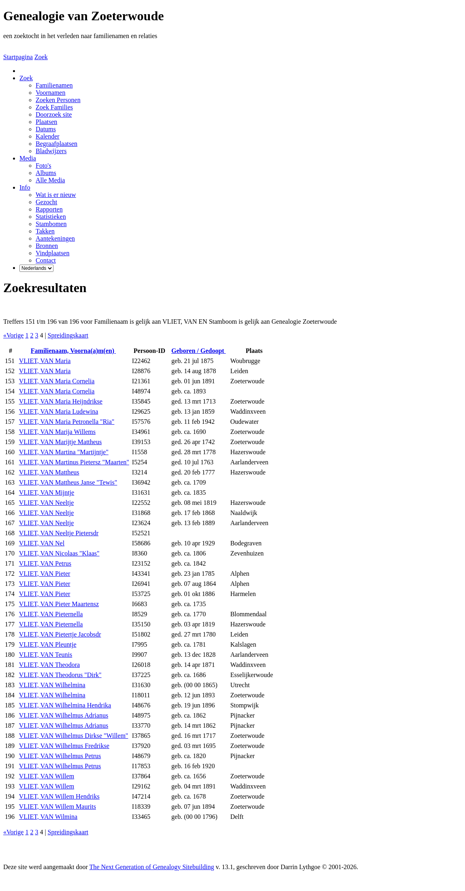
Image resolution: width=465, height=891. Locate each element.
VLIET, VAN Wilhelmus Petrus (60, 755)
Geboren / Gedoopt (198, 350)
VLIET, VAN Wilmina (48, 816)
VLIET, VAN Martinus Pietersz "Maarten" (74, 462)
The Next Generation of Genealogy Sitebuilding (152, 866)
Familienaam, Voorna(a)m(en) (73, 350)
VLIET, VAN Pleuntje (48, 644)
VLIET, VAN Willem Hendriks (59, 796)
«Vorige (13, 335)
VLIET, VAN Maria (45, 360)
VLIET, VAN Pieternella (51, 614)
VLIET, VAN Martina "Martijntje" (64, 452)
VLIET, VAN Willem (46, 776)
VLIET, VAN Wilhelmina (52, 685)
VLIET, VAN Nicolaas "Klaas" (59, 553)
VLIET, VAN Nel (41, 543)
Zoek (41, 56)
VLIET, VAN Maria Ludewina (58, 411)
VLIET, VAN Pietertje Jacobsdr (60, 634)
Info (24, 187)
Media (27, 158)
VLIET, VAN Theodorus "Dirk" (60, 674)
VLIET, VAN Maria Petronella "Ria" (67, 421)
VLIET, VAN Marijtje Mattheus (60, 441)
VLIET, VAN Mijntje (46, 492)
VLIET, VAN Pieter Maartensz (59, 603)
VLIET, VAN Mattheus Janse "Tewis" (68, 482)
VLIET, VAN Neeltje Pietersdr (58, 533)
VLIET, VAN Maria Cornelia (57, 381)
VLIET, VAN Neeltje (46, 502)
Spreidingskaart (68, 335)
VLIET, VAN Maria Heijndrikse (60, 401)
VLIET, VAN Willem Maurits (57, 806)
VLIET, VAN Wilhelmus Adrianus (63, 715)
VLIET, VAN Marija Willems (57, 431)
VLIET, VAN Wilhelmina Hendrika (65, 705)
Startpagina (18, 56)
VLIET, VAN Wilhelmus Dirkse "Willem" (73, 735)
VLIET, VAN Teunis (45, 654)
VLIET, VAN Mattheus (49, 472)
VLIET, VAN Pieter (44, 573)
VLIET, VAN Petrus (45, 563)
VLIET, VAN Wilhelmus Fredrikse (64, 745)
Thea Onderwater (101, 880)
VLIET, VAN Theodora (49, 664)
